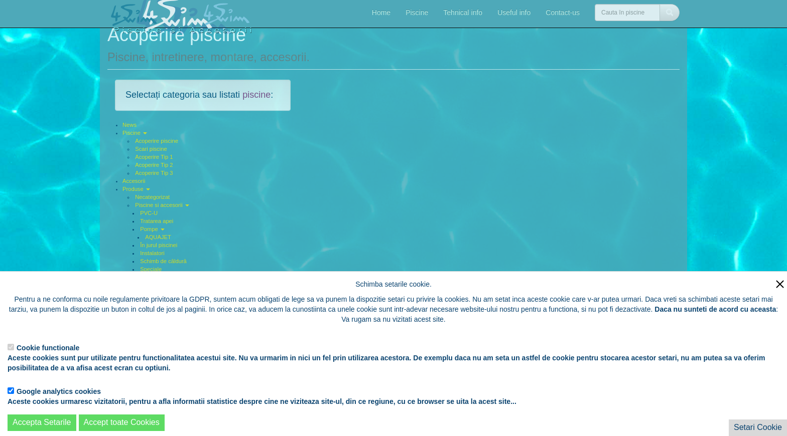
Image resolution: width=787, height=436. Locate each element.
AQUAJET (158, 237)
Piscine (417, 13)
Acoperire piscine (156, 141)
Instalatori (152, 253)
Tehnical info (462, 13)
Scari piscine (151, 149)
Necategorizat (152, 197)
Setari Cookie (758, 427)
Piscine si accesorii (162, 205)
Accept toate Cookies (122, 422)
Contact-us (563, 13)
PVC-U (149, 213)
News (129, 125)
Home (381, 13)
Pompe (152, 229)
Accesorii (133, 181)
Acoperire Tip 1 (154, 157)
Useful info (514, 13)
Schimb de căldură (163, 261)
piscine (256, 95)
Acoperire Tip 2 (154, 165)
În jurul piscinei (158, 245)
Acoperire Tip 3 (154, 173)
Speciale (151, 269)
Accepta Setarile (42, 422)
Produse (136, 189)
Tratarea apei (156, 221)
